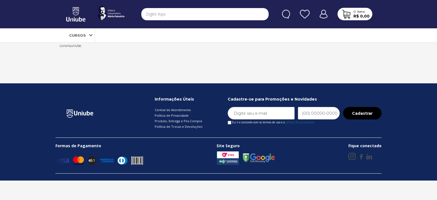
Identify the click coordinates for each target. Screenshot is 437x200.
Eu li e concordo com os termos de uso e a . (271, 121)
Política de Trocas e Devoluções (178, 126)
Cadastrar (362, 113)
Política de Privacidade (172, 115)
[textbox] (194, 14)
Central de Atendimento (173, 110)
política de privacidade (300, 122)
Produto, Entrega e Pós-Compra (178, 121)
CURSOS (73, 35)
